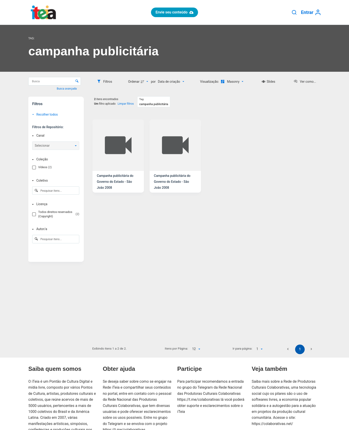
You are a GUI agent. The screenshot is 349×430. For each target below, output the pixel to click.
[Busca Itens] (54, 81)
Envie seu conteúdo (174, 12)
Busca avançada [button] (67, 88)
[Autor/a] (54, 229)
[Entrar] (311, 12)
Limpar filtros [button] (126, 103)
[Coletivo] (54, 180)
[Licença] (54, 204)
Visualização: (210, 81)
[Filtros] (104, 81)
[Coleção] (54, 159)
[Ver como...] (304, 81)
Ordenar (134, 81)
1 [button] (300, 349)
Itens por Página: (176, 348)
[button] (288, 349)
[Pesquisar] (294, 12)
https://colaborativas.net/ (272, 424)
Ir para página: (242, 348)
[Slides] (268, 81)
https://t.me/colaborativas (198, 399)
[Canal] (54, 135)
